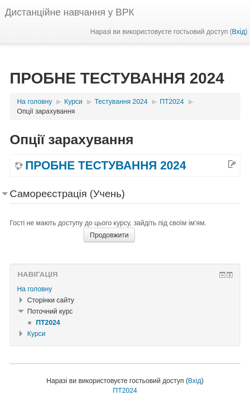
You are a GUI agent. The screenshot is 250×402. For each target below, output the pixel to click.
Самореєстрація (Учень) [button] (67, 193)
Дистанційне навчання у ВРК (69, 12)
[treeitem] (125, 289)
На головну (34, 289)
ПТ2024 (125, 390)
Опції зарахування (46, 111)
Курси (36, 333)
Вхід (238, 31)
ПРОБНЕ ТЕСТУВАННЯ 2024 (105, 165)
